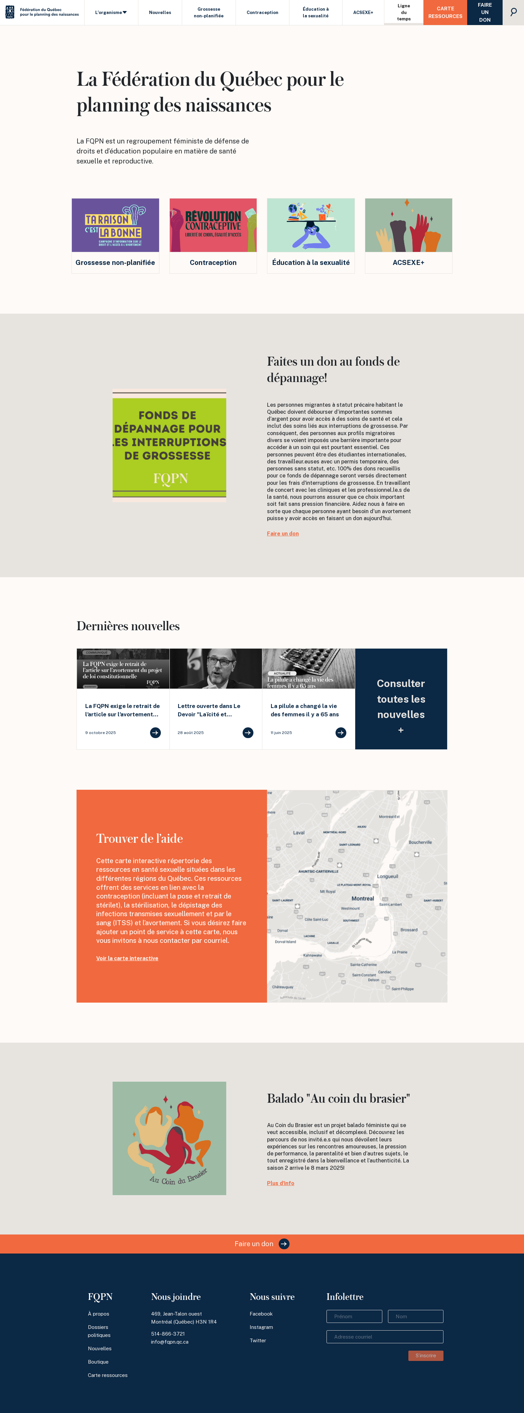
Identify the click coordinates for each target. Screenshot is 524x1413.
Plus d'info (280, 1183)
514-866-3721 (168, 1334)
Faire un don (485, 12)
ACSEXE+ (363, 12)
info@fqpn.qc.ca (169, 1342)
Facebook (261, 1314)
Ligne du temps (404, 12)
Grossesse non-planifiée (209, 12)
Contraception (262, 12)
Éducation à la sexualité (316, 12)
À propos (98, 1314)
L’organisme (111, 12)
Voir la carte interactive (127, 958)
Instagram (261, 1327)
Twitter (258, 1340)
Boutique (98, 1362)
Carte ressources (445, 12)
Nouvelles (160, 12)
